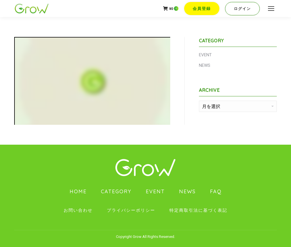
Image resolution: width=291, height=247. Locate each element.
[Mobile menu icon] (271, 8)
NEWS (204, 65)
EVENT (205, 54)
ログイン (242, 9)
